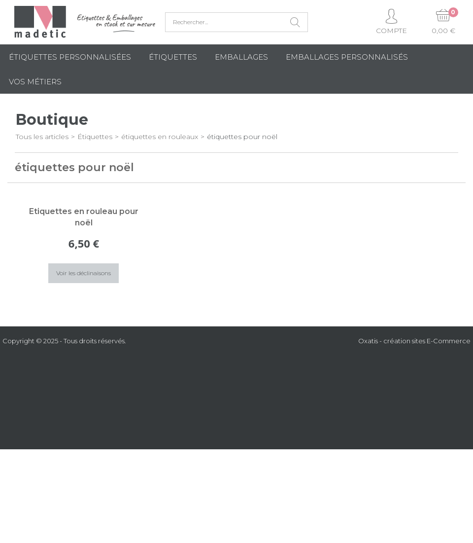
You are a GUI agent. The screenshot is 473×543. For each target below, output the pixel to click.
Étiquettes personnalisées (70, 57)
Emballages (241, 57)
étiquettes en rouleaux (159, 136)
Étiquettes (173, 57)
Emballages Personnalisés (347, 57)
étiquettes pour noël (242, 136)
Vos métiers (35, 81)
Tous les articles (42, 136)
